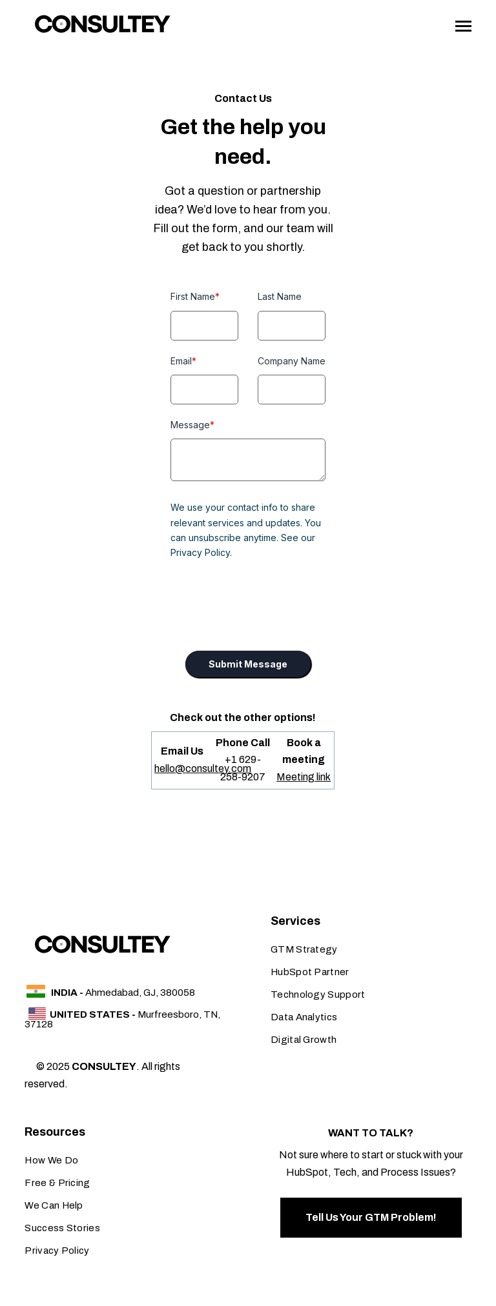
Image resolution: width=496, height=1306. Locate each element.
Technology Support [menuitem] (318, 994)
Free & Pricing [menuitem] (57, 1183)
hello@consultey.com (202, 768)
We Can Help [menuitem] (54, 1205)
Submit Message (248, 663)
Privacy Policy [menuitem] (57, 1250)
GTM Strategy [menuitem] (304, 949)
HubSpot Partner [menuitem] (310, 972)
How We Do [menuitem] (51, 1160)
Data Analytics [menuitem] (304, 1017)
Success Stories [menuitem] (62, 1228)
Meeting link (303, 776)
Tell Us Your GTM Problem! (371, 1217)
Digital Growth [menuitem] (303, 1039)
